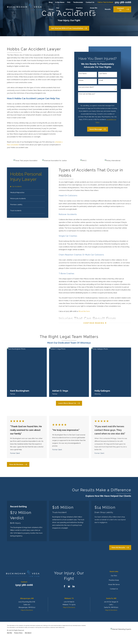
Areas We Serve (114, 584)
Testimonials (78, 2)
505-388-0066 (123, 2)
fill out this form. (84, 311)
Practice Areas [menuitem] (79, 9)
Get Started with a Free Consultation (69, 28)
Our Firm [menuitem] (58, 9)
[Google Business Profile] (69, 586)
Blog (50, 2)
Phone (81, 80)
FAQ (68, 2)
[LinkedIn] (73, 586)
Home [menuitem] (51, 9)
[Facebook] (64, 586)
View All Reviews (18, 464)
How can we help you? (87, 94)
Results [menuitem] (108, 9)
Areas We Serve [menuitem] (93, 9)
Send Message (97, 129)
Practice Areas (114, 580)
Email (101, 80)
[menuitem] (27, 186)
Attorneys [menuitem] (69, 9)
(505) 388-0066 (24, 585)
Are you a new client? (86, 87)
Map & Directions (27, 610)
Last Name (103, 73)
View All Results (120, 547)
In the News (59, 2)
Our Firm (114, 576)
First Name (83, 73)
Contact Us (90, 2)
